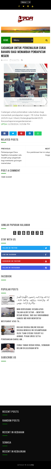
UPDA (4, 124)
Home (5, 40)
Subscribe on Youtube (26, 261)
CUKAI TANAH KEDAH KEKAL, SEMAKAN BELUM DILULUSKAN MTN (33, 346)
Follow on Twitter (26, 248)
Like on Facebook (26, 254)
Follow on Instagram (26, 268)
